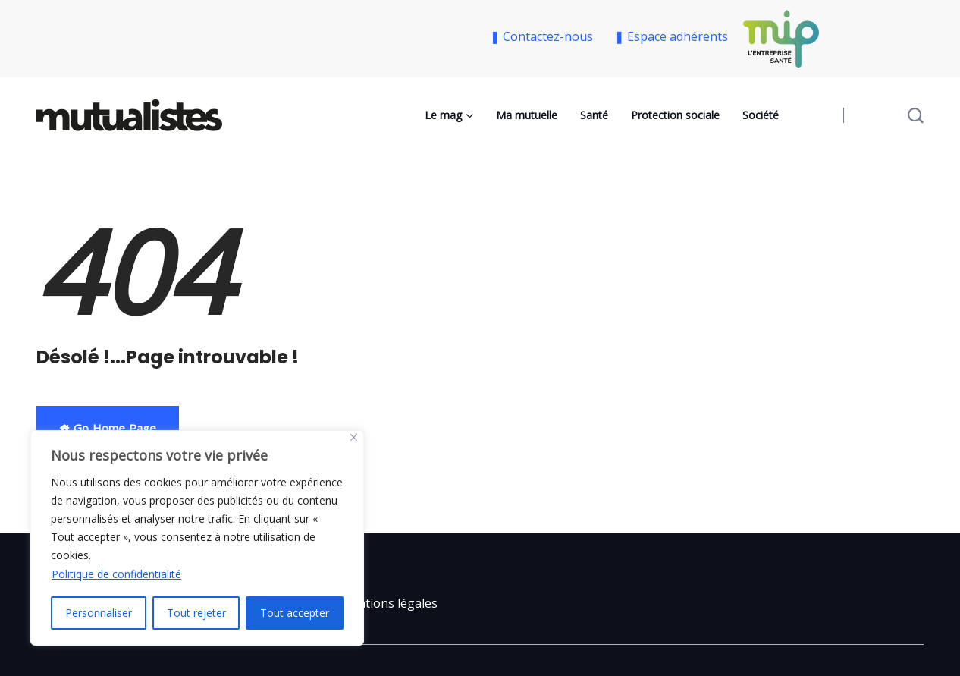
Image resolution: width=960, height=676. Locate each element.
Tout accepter (294, 612)
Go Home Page (107, 427)
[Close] (353, 437)
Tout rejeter (196, 612)
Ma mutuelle (526, 115)
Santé (594, 115)
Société (760, 115)
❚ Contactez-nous (544, 36)
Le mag (443, 115)
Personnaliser (98, 612)
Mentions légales (389, 603)
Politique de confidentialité (116, 574)
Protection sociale (675, 115)
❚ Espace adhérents (671, 36)
